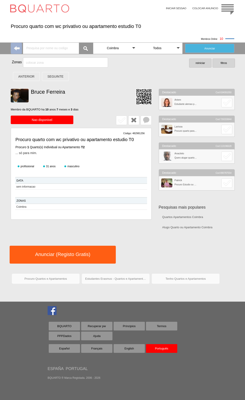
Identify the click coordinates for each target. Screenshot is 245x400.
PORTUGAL (77, 368)
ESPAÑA (55, 368)
